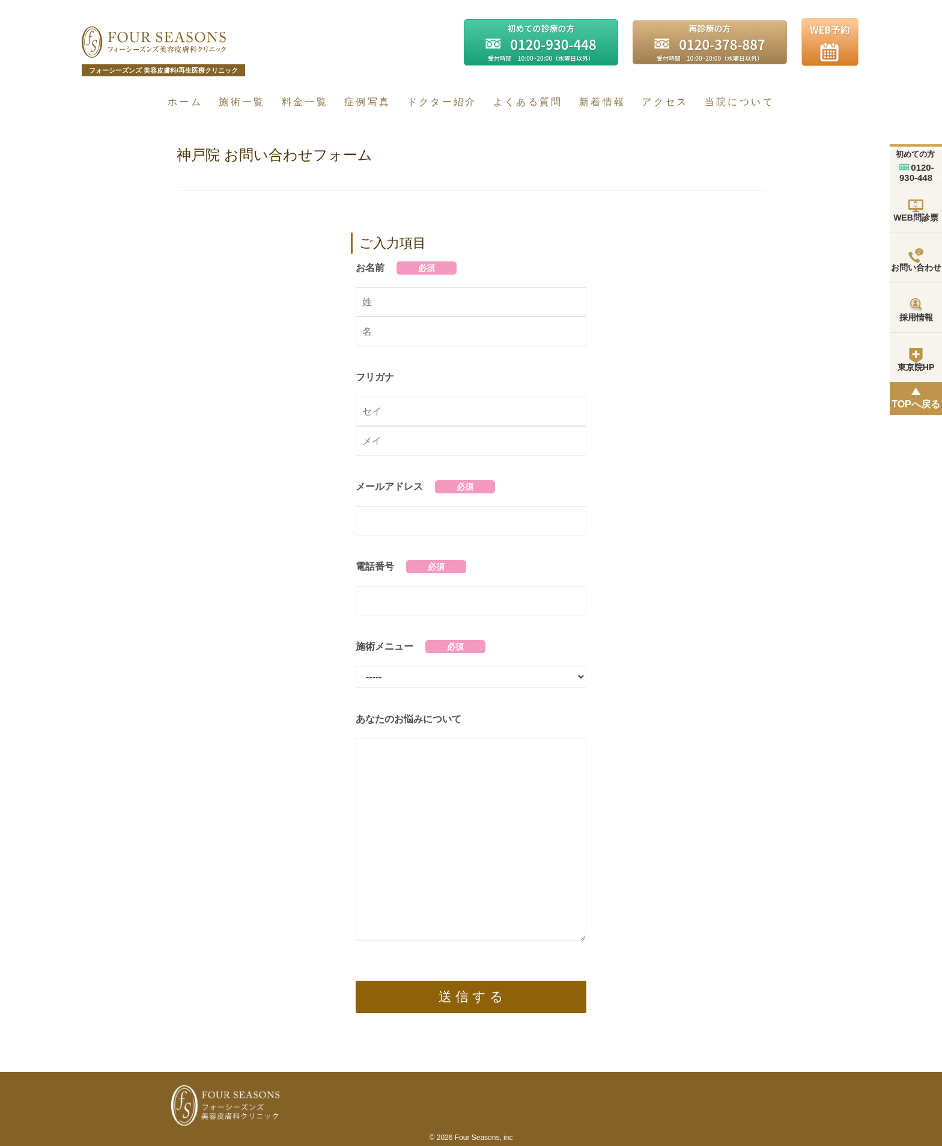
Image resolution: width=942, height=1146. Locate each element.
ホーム (185, 102)
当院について (739, 102)
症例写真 (367, 102)
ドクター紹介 (442, 102)
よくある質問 (528, 102)
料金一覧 (305, 102)
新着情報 (602, 102)
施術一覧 (242, 102)
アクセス (665, 102)
